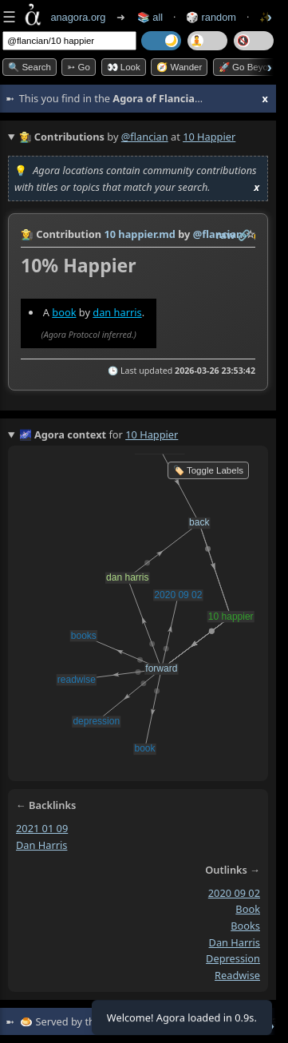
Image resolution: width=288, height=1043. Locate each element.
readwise (237, 975)
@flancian (144, 136)
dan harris (117, 312)
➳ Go (78, 67)
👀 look (123, 67)
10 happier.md (139, 234)
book (64, 312)
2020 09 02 (234, 892)
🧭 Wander (179, 67)
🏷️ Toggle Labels (208, 470)
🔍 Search (29, 67)
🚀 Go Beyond (248, 67)
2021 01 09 (42, 828)
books (245, 925)
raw (225, 235)
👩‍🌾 (27, 234)
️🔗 (244, 235)
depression (233, 958)
